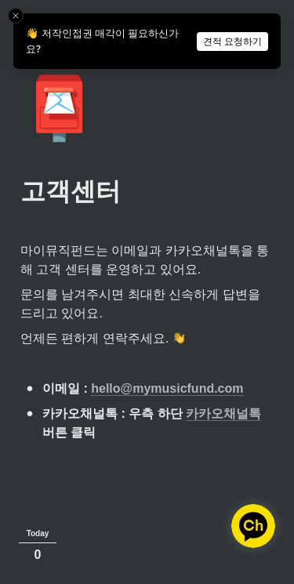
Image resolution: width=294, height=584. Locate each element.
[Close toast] (16, 16)
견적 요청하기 (232, 41)
